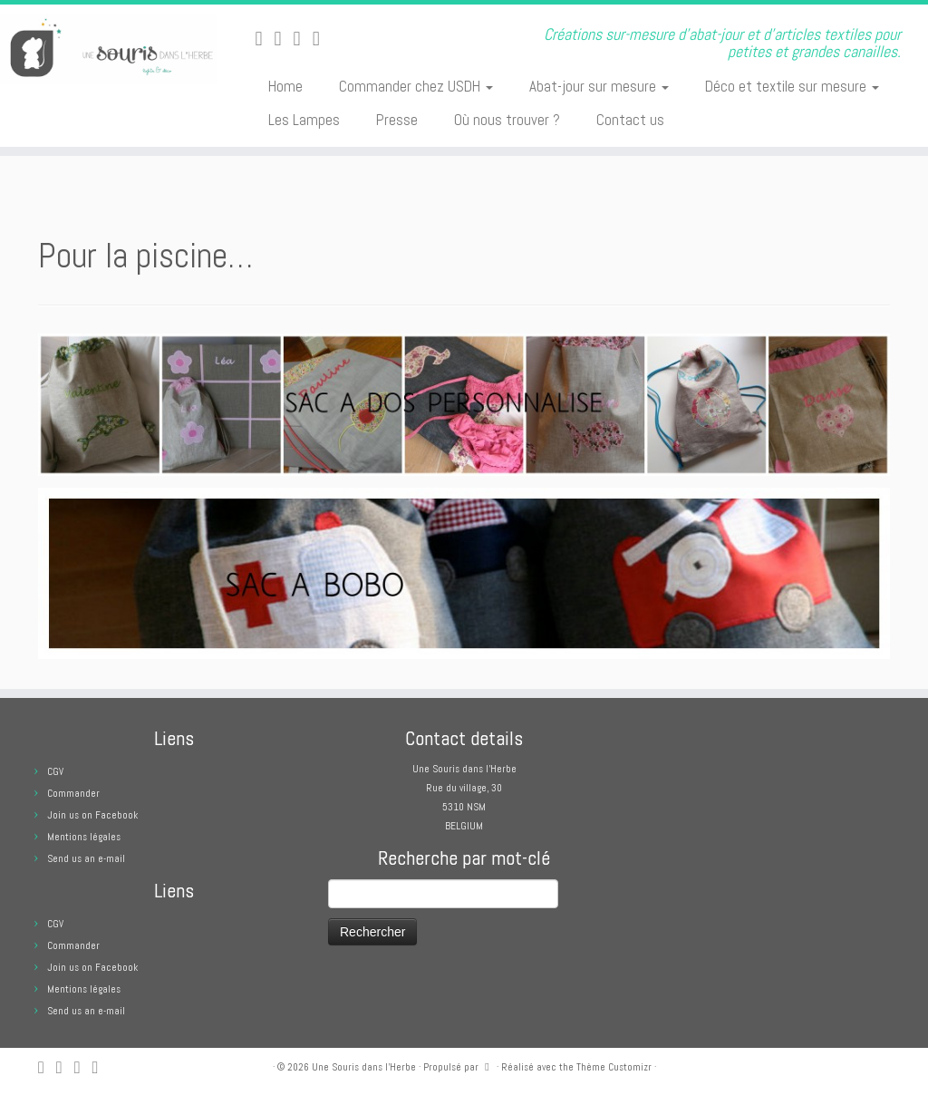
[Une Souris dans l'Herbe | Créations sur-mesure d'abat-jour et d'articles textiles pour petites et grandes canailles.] (109, 49)
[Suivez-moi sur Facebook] (303, 38)
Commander (73, 793)
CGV (55, 771)
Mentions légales (84, 836)
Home (285, 86)
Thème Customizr (614, 1067)
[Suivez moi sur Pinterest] (322, 38)
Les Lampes (304, 120)
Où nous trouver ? (507, 120)
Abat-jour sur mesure (599, 86)
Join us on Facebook (92, 815)
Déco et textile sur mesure (792, 86)
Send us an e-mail (86, 858)
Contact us (630, 120)
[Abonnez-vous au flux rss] (264, 38)
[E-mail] (284, 38)
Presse (397, 120)
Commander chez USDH (416, 86)
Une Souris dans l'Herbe (364, 1067)
